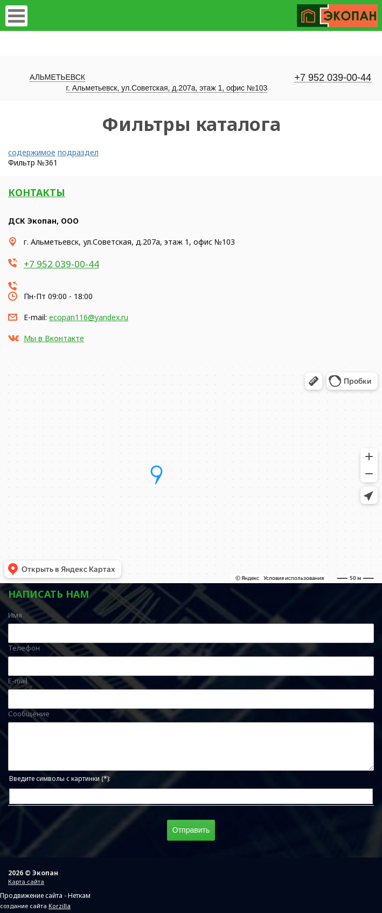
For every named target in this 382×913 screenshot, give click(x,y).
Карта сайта (26, 881)
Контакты (36, 192)
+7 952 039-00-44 (332, 77)
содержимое (31, 152)
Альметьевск (57, 77)
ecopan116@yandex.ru (88, 317)
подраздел (78, 152)
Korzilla (59, 906)
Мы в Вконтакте (54, 338)
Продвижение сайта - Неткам (45, 895)
